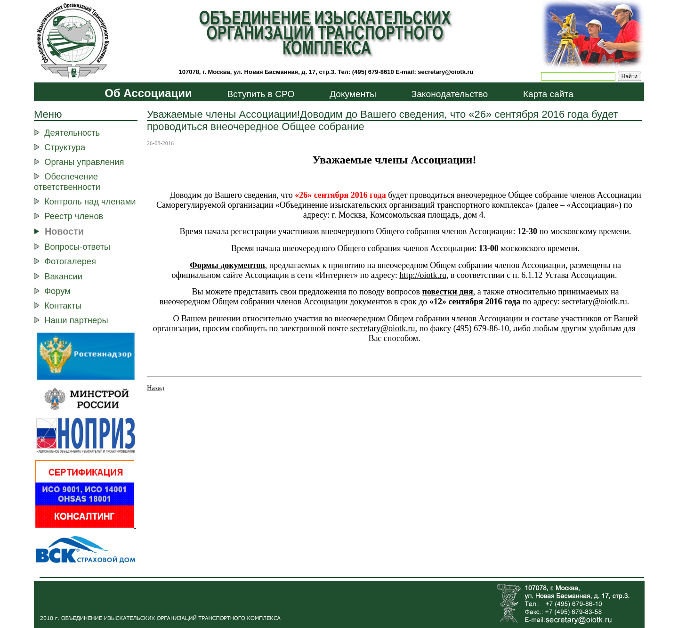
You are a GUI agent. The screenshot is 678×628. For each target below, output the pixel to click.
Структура (64, 147)
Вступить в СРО (260, 94)
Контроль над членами (90, 201)
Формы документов (227, 265)
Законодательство (450, 94)
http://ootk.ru (422, 275)
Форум (57, 291)
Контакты (62, 305)
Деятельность (72, 133)
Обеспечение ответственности (67, 181)
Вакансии (63, 276)
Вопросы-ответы (77, 247)
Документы (353, 94)
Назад (155, 387)
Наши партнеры (76, 320)
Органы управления (84, 162)
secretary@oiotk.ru (445, 71)
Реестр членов (73, 216)
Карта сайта (548, 94)
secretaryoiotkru (382, 328)
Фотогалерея (70, 261)
